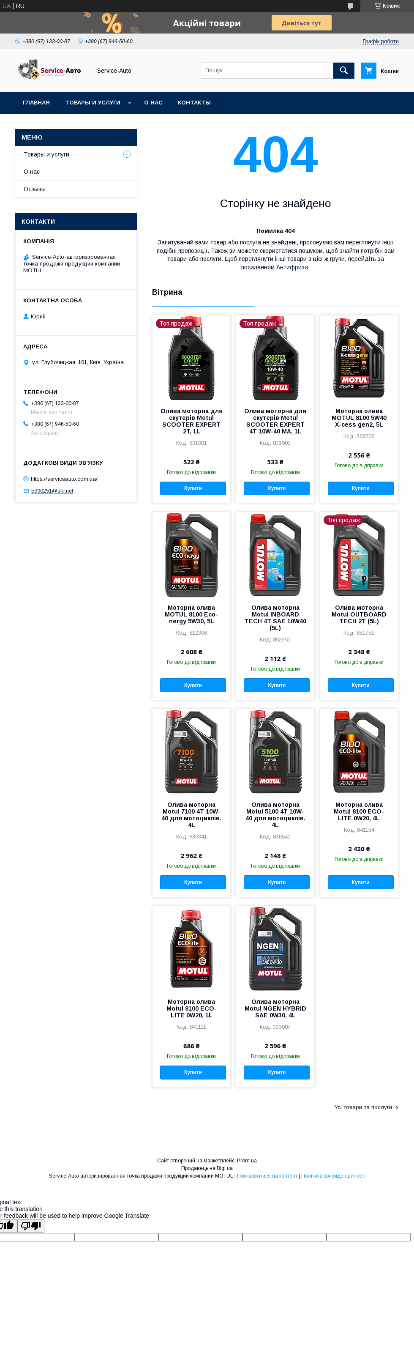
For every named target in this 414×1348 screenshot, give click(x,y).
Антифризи (292, 267)
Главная (36, 102)
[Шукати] (343, 71)
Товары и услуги (92, 102)
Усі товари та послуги (363, 1107)
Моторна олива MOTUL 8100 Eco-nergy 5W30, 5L (191, 614)
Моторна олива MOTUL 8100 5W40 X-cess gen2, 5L (359, 418)
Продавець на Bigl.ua (207, 1168)
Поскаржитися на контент (267, 1176)
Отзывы (35, 189)
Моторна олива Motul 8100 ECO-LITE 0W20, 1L (191, 1008)
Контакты (194, 102)
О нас (153, 102)
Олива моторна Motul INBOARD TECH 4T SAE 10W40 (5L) (275, 617)
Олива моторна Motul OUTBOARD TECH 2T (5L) (359, 614)
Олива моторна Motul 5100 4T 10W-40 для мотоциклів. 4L (275, 814)
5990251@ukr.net (52, 491)
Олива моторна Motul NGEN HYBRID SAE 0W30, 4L (275, 1008)
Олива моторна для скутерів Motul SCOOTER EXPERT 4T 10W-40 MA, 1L (275, 421)
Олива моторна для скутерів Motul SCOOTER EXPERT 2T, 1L (192, 421)
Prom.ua (247, 1161)
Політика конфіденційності (333, 1176)
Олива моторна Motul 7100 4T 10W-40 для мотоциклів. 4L (191, 814)
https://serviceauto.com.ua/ (64, 478)
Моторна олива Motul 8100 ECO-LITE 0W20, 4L (359, 811)
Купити (193, 488)
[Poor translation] (30, 1226)
